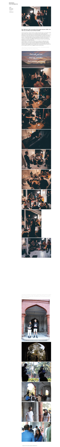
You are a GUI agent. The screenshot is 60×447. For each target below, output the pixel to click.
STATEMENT (11, 9)
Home (10, 7)
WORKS (10, 10)
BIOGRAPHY (11, 8)
